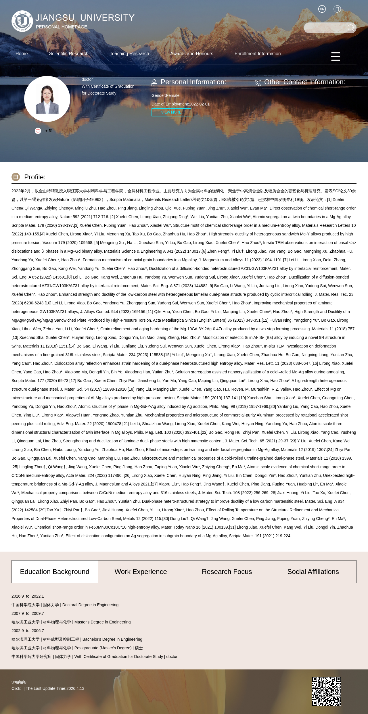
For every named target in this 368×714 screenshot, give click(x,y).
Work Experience (141, 571)
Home (22, 53)
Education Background (55, 571)
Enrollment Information (258, 53)
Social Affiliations (313, 571)
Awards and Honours (191, 53)
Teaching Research (129, 53)
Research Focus (227, 571)
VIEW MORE (171, 112)
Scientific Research (69, 53)
